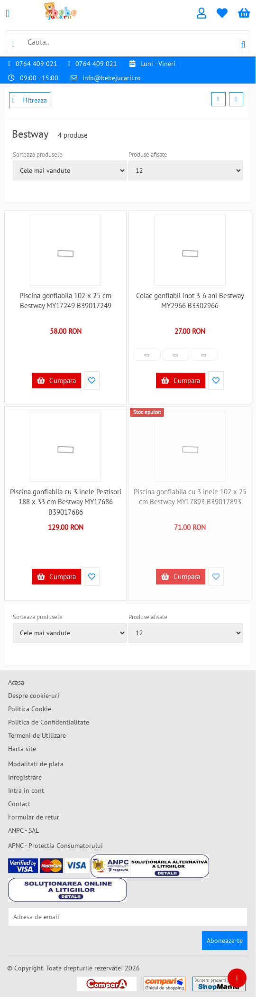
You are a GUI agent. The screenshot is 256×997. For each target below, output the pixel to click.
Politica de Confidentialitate (48, 722)
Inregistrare (25, 777)
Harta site (22, 748)
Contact (19, 803)
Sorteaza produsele (38, 154)
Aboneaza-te (225, 940)
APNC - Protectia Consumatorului (55, 845)
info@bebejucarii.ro (111, 78)
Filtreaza (29, 100)
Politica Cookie (29, 709)
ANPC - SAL (23, 830)
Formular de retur (33, 817)
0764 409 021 (36, 63)
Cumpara (56, 380)
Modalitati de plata (36, 764)
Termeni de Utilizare (37, 735)
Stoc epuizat (147, 412)
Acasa (16, 682)
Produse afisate (147, 154)
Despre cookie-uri (33, 695)
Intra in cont (26, 790)
